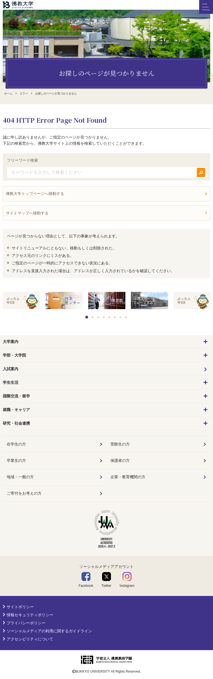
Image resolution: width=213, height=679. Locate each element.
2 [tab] (93, 317)
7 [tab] (120, 317)
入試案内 (10, 369)
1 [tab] (86, 317)
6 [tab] (115, 317)
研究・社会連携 (16, 423)
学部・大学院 (14, 355)
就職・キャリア (16, 409)
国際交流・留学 (16, 396)
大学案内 (10, 341)
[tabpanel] (21, 301)
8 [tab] (126, 317)
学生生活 (10, 382)
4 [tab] (104, 317)
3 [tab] (98, 317)
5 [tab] (109, 317)
